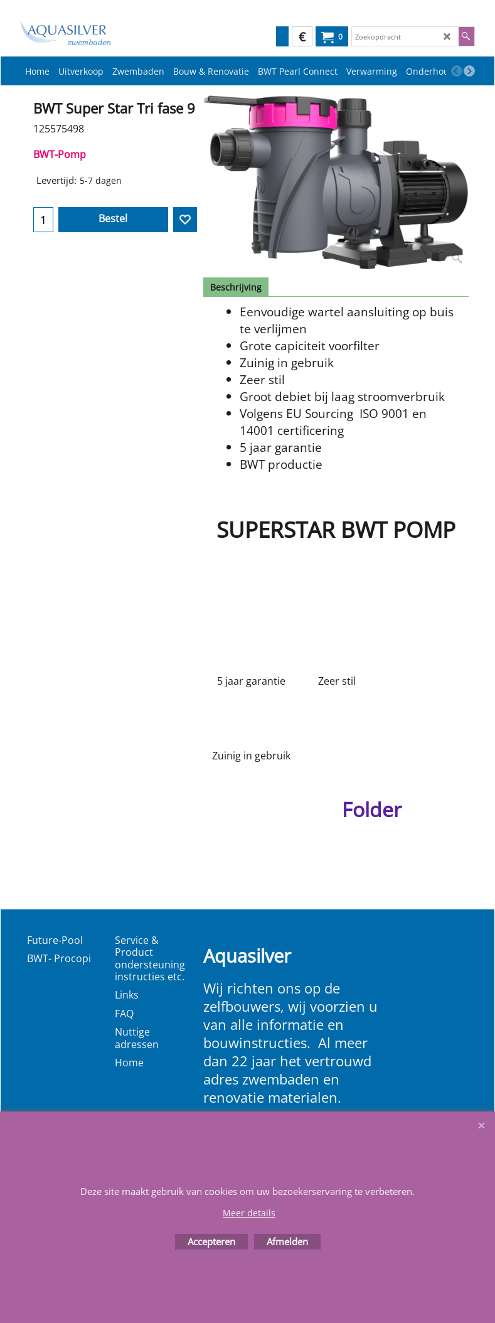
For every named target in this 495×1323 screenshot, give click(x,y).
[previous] (456, 71)
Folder (372, 809)
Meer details (249, 1213)
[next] (469, 71)
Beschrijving (236, 287)
